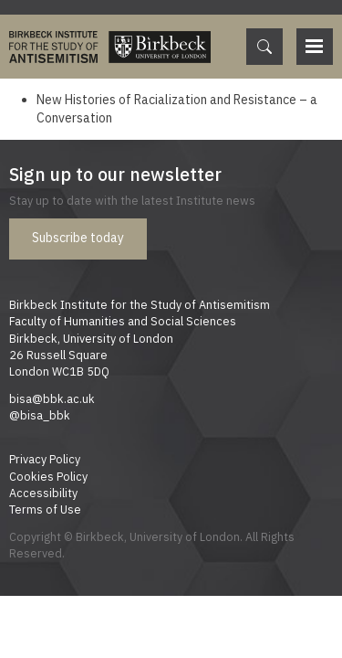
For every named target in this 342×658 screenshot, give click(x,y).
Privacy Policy (44, 458)
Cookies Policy (48, 476)
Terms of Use (45, 509)
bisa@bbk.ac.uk (52, 398)
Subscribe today (78, 237)
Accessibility (43, 492)
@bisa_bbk (39, 415)
